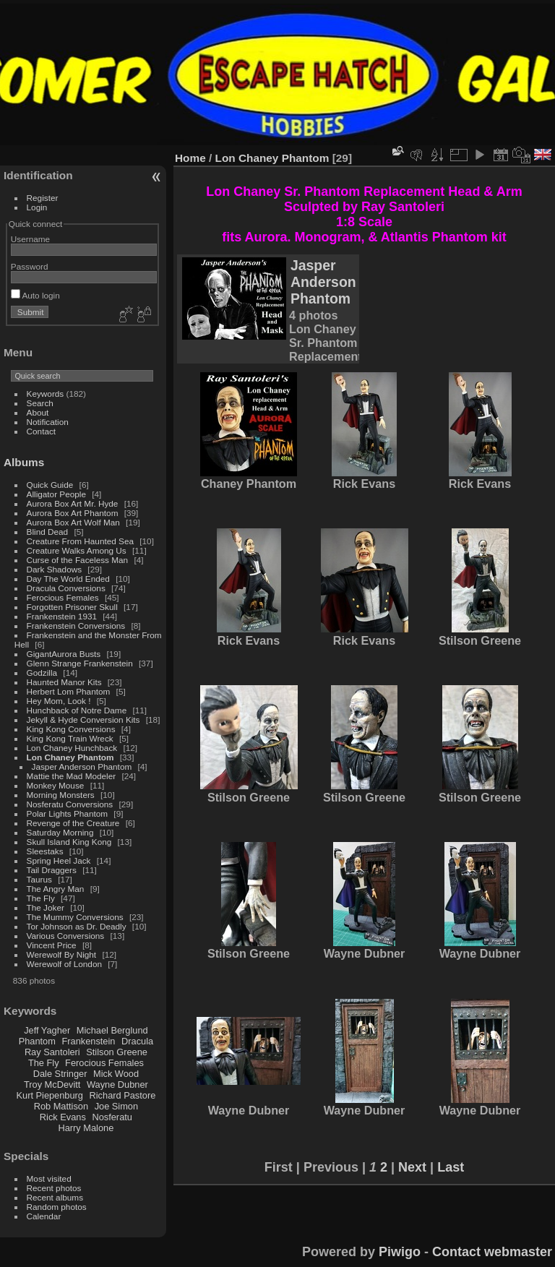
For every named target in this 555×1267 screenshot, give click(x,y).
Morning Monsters (61, 794)
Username (30, 239)
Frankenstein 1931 (62, 616)
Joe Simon (116, 1106)
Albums (24, 462)
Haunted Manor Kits (64, 682)
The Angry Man (56, 888)
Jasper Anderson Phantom (82, 766)
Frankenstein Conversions (76, 625)
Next (412, 1167)
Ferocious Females (63, 597)
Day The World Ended (68, 578)
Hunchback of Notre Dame (77, 710)
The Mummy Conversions (75, 917)
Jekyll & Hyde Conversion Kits (83, 719)
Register (43, 197)
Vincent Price (52, 945)
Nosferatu (112, 1117)
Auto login (35, 295)
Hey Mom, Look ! (59, 700)
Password (29, 266)
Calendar (44, 1216)
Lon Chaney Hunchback (72, 747)
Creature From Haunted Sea (80, 541)
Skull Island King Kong (69, 841)
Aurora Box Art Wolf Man (73, 522)
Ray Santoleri (52, 1052)
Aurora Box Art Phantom (73, 512)
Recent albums (55, 1197)
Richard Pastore (123, 1095)
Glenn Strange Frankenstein (80, 663)
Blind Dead (48, 531)
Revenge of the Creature (73, 823)
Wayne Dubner (117, 1084)
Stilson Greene (116, 1052)
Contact (41, 431)
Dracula (137, 1041)
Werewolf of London (64, 963)
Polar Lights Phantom (67, 813)
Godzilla (42, 672)
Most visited (49, 1178)
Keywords (45, 393)
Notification (48, 421)
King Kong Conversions (71, 729)
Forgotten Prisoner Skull (72, 606)
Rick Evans (63, 1117)
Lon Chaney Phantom (70, 757)
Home (190, 158)
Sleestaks (45, 851)
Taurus (39, 879)
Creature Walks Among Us (76, 550)
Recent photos (54, 1188)
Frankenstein (88, 1041)
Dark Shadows (54, 569)
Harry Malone (85, 1127)
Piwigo (400, 1252)
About (38, 412)
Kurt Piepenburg (49, 1095)
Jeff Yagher (47, 1030)
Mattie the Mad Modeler (71, 776)
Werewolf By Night (62, 954)
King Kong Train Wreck (70, 738)
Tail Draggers (52, 870)
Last (450, 1167)
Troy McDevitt (52, 1084)
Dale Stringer (60, 1073)
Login (37, 207)
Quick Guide (50, 484)
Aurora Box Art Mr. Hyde (73, 503)
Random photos (57, 1206)
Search (40, 403)
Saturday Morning (60, 832)
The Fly (41, 898)
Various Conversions (66, 935)
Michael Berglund (112, 1030)
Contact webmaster (492, 1252)
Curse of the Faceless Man (78, 559)
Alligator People (56, 494)
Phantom (37, 1041)
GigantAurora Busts (64, 653)
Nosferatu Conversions (70, 804)
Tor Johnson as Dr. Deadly (76, 926)
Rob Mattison (61, 1106)
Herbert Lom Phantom (69, 691)
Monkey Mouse (56, 785)
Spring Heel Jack (59, 860)
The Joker (45, 907)
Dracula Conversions (66, 588)
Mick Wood (116, 1073)
